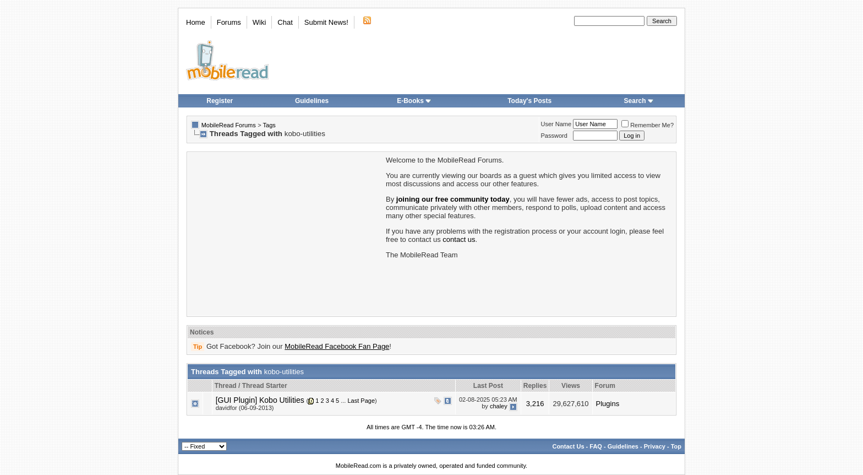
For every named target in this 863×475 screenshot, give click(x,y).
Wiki (259, 22)
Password (554, 135)
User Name (556, 124)
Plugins (608, 404)
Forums (229, 22)
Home (195, 22)
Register (219, 101)
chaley (498, 406)
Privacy (654, 446)
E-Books (414, 101)
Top (676, 446)
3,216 (535, 404)
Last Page (361, 400)
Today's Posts (529, 101)
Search (639, 101)
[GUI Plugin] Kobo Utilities (260, 400)
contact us (459, 239)
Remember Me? (647, 125)
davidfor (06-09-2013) (245, 407)
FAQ (595, 446)
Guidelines (312, 101)
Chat (284, 22)
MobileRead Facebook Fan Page (337, 346)
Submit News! (326, 22)
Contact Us (568, 446)
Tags (269, 125)
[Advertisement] (285, 233)
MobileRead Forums (228, 125)
